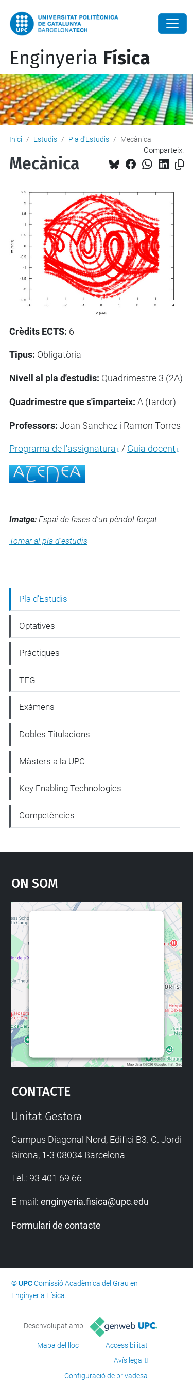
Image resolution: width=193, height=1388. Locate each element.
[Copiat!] (179, 165)
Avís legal (129, 1360)
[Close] (172, 23)
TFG (27, 680)
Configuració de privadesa (106, 1376)
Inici (15, 139)
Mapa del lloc (58, 1345)
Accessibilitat (127, 1345)
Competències (47, 815)
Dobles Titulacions (54, 734)
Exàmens (37, 707)
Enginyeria (79, 58)
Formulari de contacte (56, 1225)
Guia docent (151, 448)
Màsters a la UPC (52, 761)
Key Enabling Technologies (70, 788)
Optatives (37, 625)
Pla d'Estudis (88, 139)
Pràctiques (39, 653)
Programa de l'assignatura (62, 448)
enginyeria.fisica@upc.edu (95, 1201)
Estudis (45, 139)
